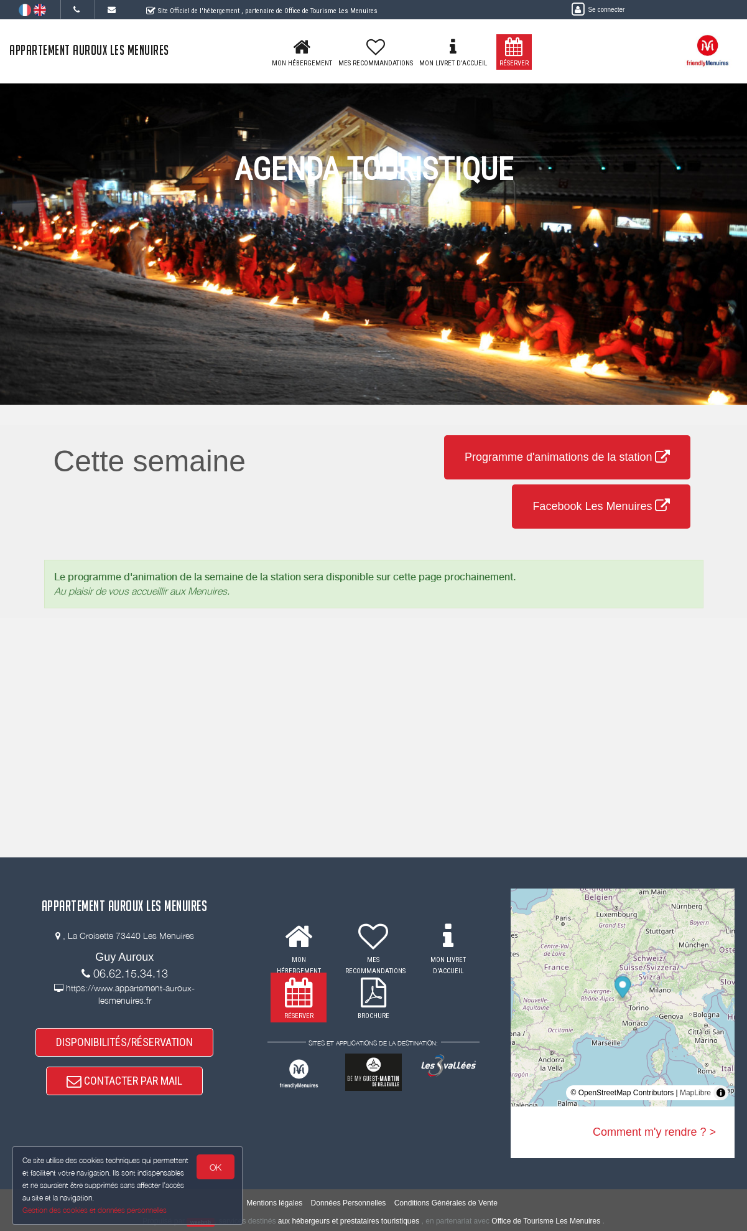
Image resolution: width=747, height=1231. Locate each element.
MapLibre (695, 1092)
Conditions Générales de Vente (446, 1203)
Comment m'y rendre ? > (654, 1132)
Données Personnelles (348, 1203)
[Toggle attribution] (720, 1092)
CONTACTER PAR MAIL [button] (124, 1080)
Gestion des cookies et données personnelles (94, 1210)
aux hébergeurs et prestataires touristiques (348, 1221)
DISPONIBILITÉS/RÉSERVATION (124, 1042)
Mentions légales (274, 1203)
